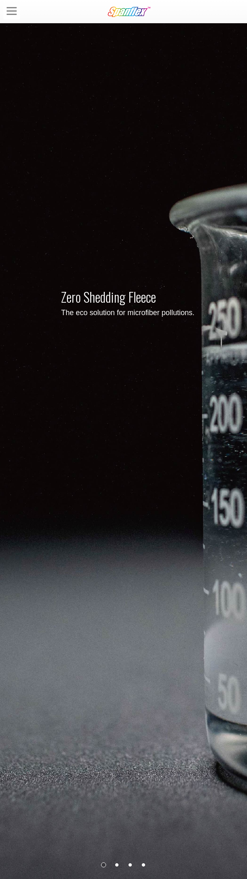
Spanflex (131, 12)
